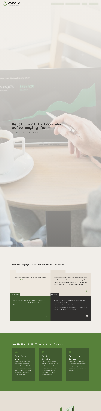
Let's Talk (94, 3)
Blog (84, 3)
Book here (23, 280)
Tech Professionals (72, 3)
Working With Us (57, 3)
